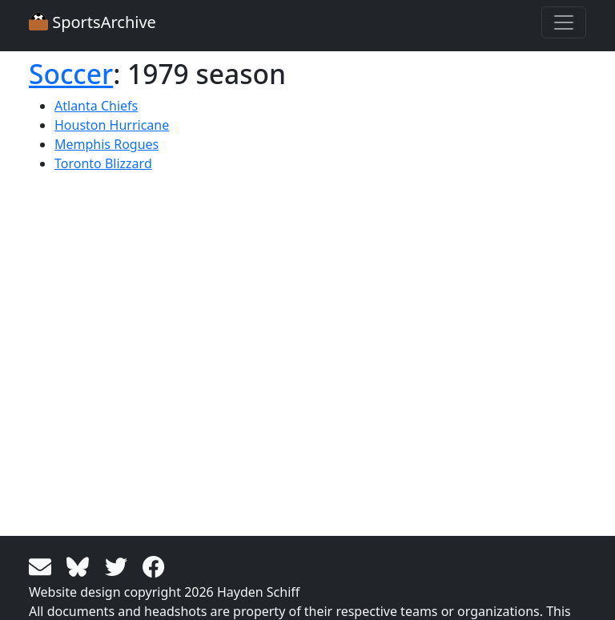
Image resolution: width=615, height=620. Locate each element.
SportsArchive (92, 22)
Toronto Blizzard (103, 163)
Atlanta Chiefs (96, 106)
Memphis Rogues (106, 144)
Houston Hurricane (111, 125)
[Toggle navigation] (563, 22)
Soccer (71, 73)
